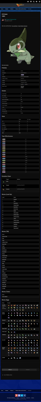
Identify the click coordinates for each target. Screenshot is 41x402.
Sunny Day (4, 244)
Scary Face (16, 208)
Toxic (3, 240)
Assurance (16, 203)
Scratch (15, 199)
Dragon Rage (16, 205)
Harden (3, 357)
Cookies (32, 397)
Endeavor (4, 334)
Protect (3, 247)
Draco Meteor (4, 296)
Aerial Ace (4, 259)
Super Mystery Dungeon (22, 25)
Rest (3, 263)
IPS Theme (9, 397)
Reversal (3, 320)
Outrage (15, 226)
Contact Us (28, 397)
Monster (22, 86)
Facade (3, 261)
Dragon (22, 87)
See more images (5, 65)
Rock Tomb (4, 257)
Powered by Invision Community (20, 399)
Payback (3, 272)
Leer (14, 201)
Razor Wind (4, 328)
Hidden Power (5, 242)
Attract (3, 265)
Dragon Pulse (16, 220)
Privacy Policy (22, 397)
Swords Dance (16, 222)
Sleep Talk (4, 284)
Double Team (4, 255)
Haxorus (7, 189)
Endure (3, 323)
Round (3, 267)
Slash (15, 210)
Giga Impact (16, 228)
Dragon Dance (16, 216)
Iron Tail (3, 339)
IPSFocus (13, 397)
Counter (3, 304)
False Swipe (16, 212)
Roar (3, 238)
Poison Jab (4, 280)
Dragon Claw (16, 214)
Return (3, 253)
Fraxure (7, 185)
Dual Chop (16, 206)
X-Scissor (4, 278)
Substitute (4, 286)
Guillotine (15, 224)
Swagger (4, 282)
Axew (7, 181)
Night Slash (4, 331)
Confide (3, 288)
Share (10, 370)
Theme (17, 397)
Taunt (15, 218)
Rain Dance (4, 249)
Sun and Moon (15, 25)
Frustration (4, 251)
